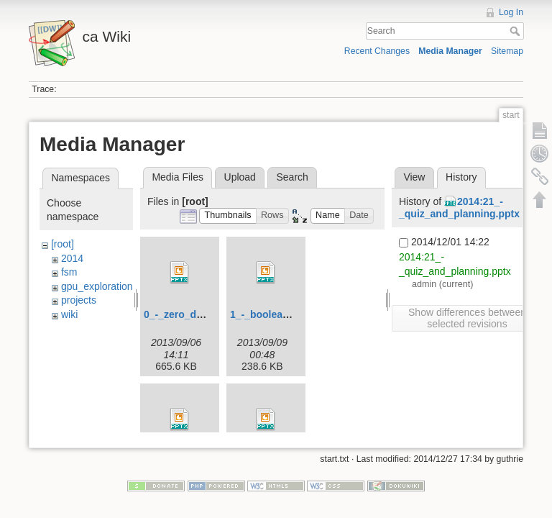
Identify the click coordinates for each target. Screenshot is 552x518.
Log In (511, 12)
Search (516, 31)
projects (78, 300)
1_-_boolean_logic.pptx (286, 314)
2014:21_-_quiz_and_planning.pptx (459, 207)
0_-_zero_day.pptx (187, 314)
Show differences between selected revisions (467, 318)
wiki (69, 314)
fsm (69, 272)
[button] (228, 216)
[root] (62, 244)
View (414, 177)
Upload (240, 177)
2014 (72, 258)
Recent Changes (377, 51)
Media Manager (450, 51)
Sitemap (507, 51)
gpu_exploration (97, 286)
